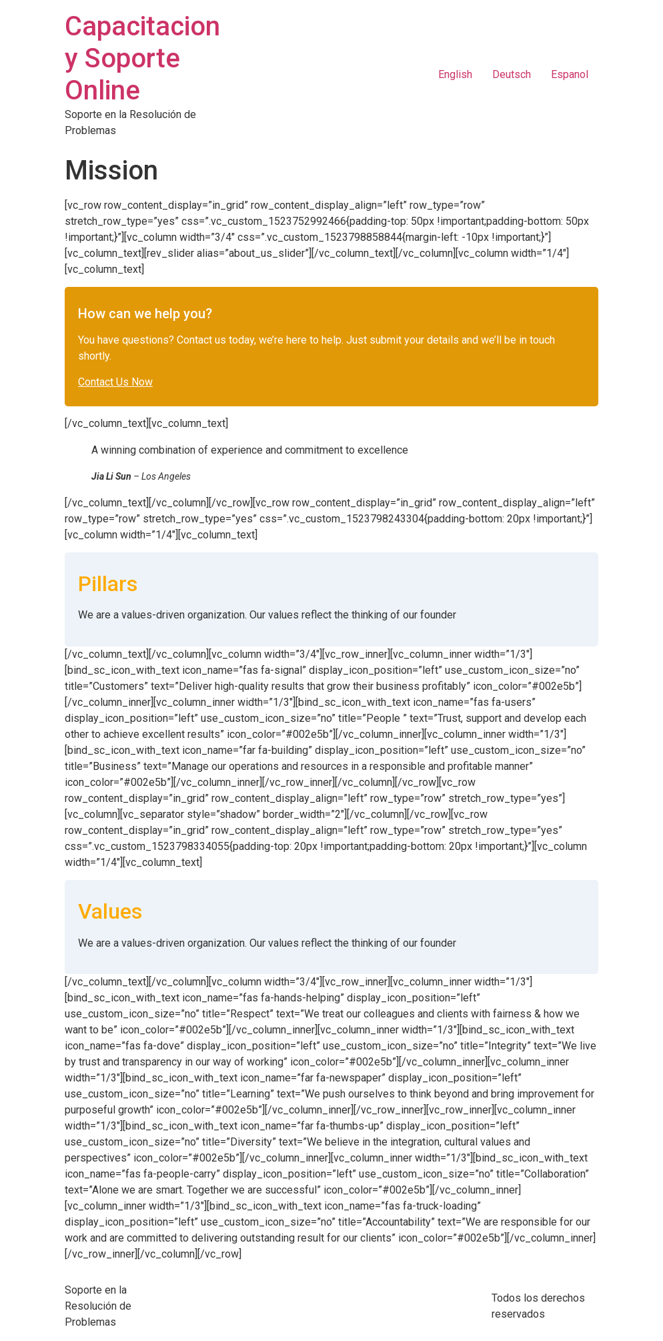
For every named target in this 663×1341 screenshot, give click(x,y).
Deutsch (511, 74)
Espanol (569, 74)
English (455, 74)
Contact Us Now (115, 382)
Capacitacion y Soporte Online (142, 58)
